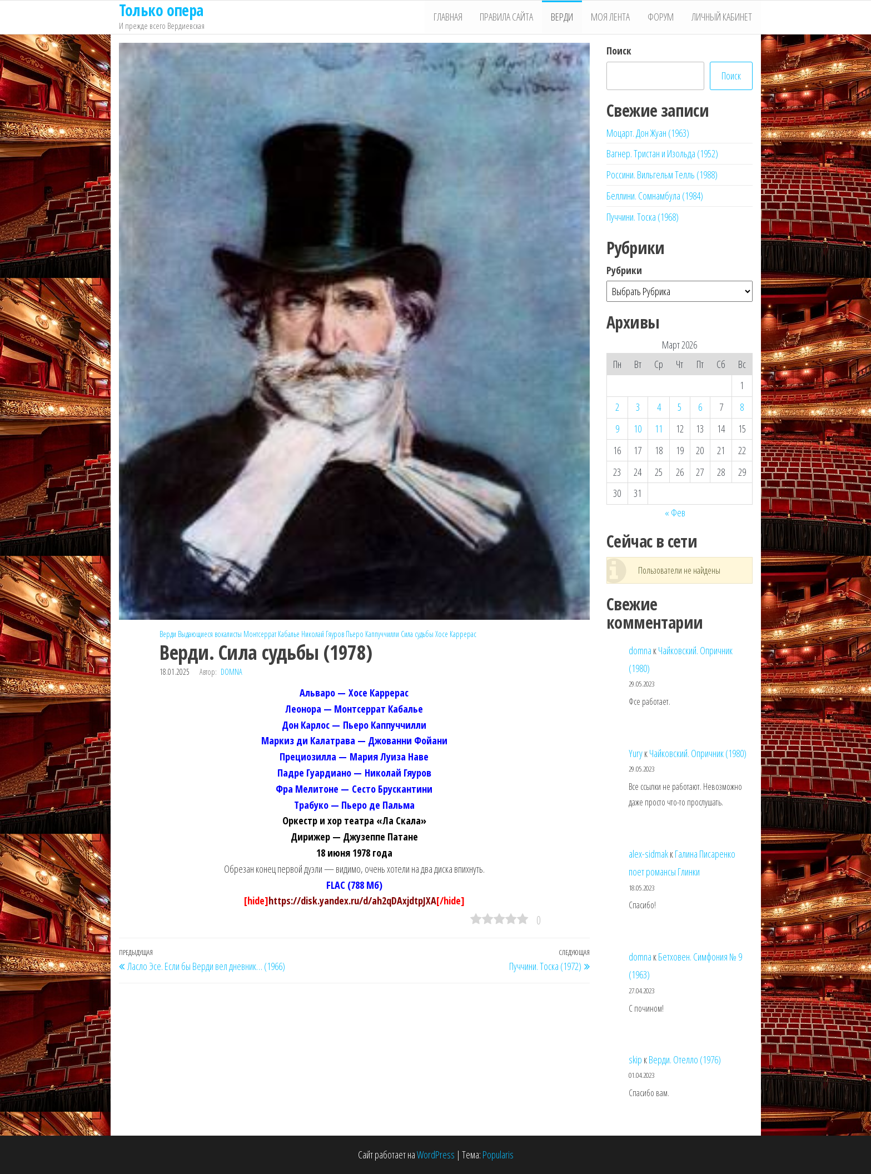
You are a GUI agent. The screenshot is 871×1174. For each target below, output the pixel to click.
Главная (453, 17)
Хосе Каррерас (455, 634)
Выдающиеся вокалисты (210, 634)
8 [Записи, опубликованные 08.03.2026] (742, 407)
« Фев (675, 512)
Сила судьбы (417, 634)
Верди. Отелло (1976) (685, 1059)
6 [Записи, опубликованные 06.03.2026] (700, 407)
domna (231, 671)
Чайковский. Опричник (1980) (697, 753)
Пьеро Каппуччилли (372, 634)
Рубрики (624, 270)
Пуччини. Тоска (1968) (642, 216)
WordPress (436, 1154)
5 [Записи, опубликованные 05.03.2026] (679, 407)
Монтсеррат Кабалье (271, 634)
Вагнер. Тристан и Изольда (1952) (662, 153)
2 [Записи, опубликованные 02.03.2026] (617, 407)
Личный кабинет (722, 17)
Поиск (618, 50)
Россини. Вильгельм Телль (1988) (662, 174)
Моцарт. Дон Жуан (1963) (647, 133)
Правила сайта (511, 17)
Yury (636, 753)
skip (635, 1059)
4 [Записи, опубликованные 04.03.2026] (659, 407)
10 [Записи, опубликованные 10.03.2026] (637, 428)
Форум (662, 17)
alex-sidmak (648, 853)
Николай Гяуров (322, 634)
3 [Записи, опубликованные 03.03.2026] (638, 407)
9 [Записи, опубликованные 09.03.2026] (617, 428)
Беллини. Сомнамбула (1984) (654, 195)
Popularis (498, 1154)
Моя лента (613, 17)
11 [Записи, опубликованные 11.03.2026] (659, 428)
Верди (566, 17)
